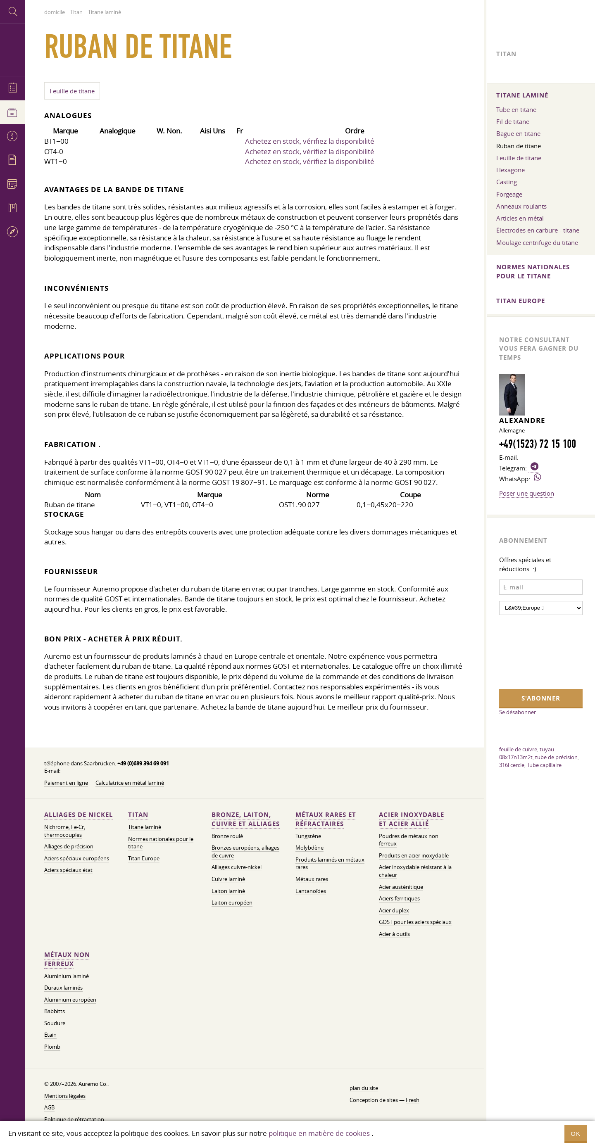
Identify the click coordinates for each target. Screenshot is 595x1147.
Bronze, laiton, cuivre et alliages (246, 819)
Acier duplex (394, 910)
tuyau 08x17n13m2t (526, 753)
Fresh (412, 1100)
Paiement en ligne (66, 782)
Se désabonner (517, 712)
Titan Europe (143, 858)
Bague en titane (518, 133)
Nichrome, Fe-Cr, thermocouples (64, 831)
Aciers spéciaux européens (76, 858)
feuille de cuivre (518, 749)
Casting (506, 182)
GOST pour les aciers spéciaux (415, 922)
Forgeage (509, 194)
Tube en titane (516, 109)
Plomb (52, 1046)
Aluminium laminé (66, 976)
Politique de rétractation (74, 1119)
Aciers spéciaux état (68, 870)
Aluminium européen (70, 999)
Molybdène (309, 847)
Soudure (54, 1023)
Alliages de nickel (78, 814)
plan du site (364, 1088)
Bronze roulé (227, 836)
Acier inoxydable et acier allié (411, 819)
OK (576, 1133)
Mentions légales (65, 1096)
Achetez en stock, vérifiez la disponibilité (309, 141)
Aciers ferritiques (399, 898)
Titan (138, 814)
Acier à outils (394, 934)
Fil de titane (512, 121)
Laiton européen (232, 902)
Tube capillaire (544, 765)
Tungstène (308, 836)
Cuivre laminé (228, 879)
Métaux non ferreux (67, 959)
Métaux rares (311, 879)
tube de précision (556, 757)
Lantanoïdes (310, 891)
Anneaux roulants (521, 206)
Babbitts (54, 1011)
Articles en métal (520, 218)
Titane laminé (144, 827)
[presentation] (533, 651)
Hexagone (510, 170)
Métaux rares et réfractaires (325, 819)
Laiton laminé (228, 891)
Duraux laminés (63, 987)
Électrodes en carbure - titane (537, 230)
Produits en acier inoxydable (414, 855)
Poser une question (526, 493)
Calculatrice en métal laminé (129, 782)
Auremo (12, 48)
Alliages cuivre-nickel (237, 867)
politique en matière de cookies (319, 1133)
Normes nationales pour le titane (160, 843)
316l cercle (511, 765)
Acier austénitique (401, 887)
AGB (49, 1107)
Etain (50, 1034)
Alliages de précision (68, 846)
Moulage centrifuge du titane (537, 242)
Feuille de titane (72, 91)
